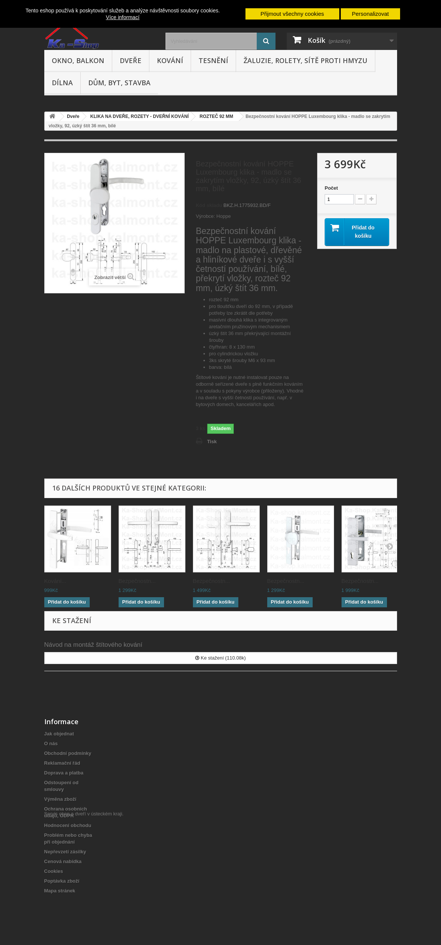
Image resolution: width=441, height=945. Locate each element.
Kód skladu (209, 205)
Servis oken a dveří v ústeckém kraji (83, 904)
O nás (51, 743)
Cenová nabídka (63, 861)
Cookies (53, 871)
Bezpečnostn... (137, 581)
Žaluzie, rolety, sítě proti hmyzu (305, 60)
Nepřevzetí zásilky (65, 851)
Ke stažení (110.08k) (220, 658)
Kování (170, 60)
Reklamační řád (62, 763)
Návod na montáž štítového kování (93, 644)
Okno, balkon (78, 60)
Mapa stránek (59, 891)
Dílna (62, 82)
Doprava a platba (64, 773)
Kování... (55, 581)
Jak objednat (59, 734)
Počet (331, 188)
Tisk (212, 441)
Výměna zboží (60, 799)
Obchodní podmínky (68, 753)
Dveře (130, 60)
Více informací (122, 17)
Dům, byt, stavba (119, 82)
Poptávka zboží (62, 881)
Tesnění (213, 60)
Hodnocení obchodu (68, 825)
